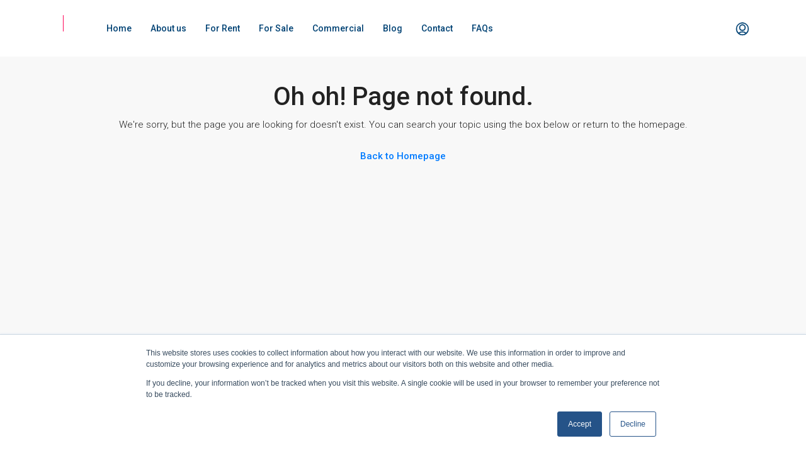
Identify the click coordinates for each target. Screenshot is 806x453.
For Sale (276, 28)
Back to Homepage (403, 156)
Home (119, 28)
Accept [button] (579, 424)
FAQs (482, 28)
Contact (437, 28)
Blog (392, 28)
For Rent (222, 28)
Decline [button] (632, 424)
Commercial (338, 28)
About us (168, 28)
